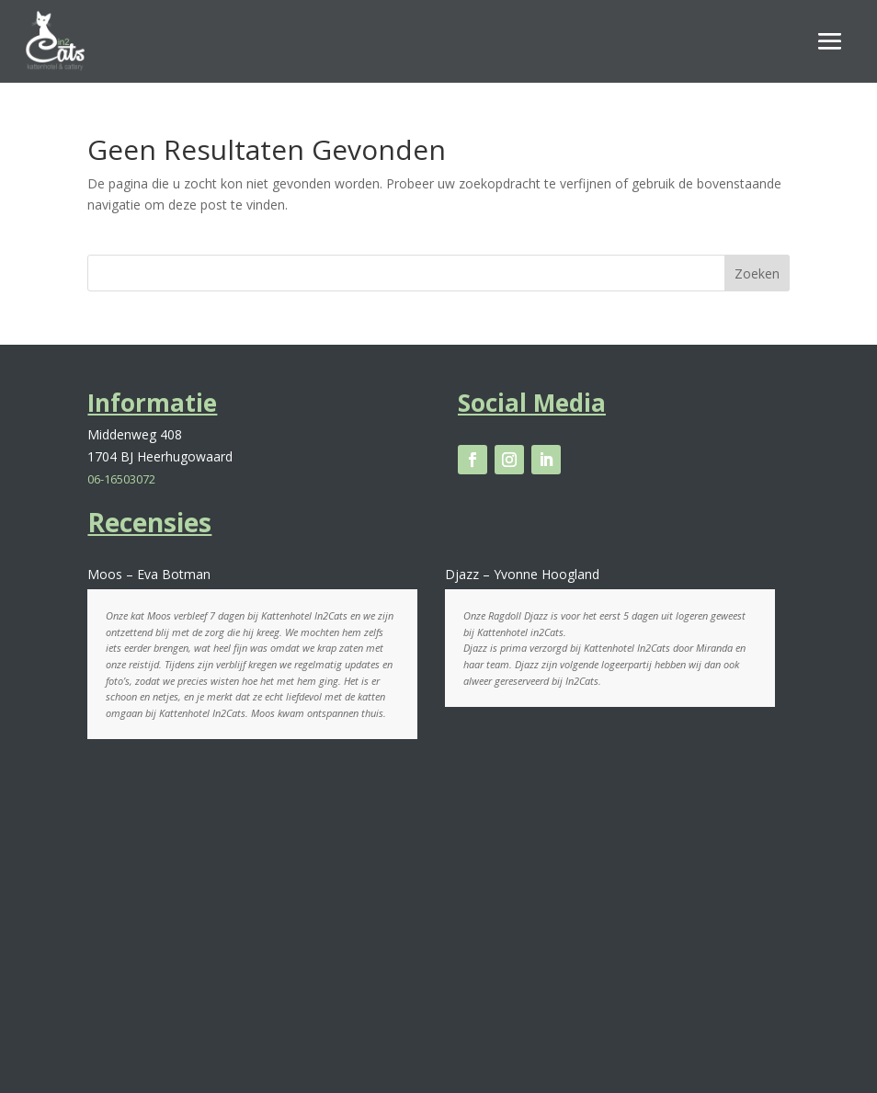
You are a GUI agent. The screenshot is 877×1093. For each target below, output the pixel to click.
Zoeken (757, 273)
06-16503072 (121, 479)
